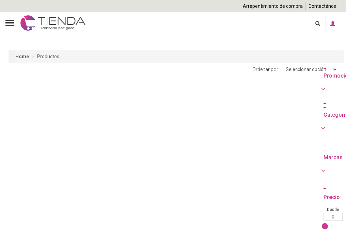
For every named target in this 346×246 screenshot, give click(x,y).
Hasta (40, 240)
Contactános (322, 6)
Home (22, 56)
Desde (18, 240)
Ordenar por (294, 69)
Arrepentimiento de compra (273, 6)
